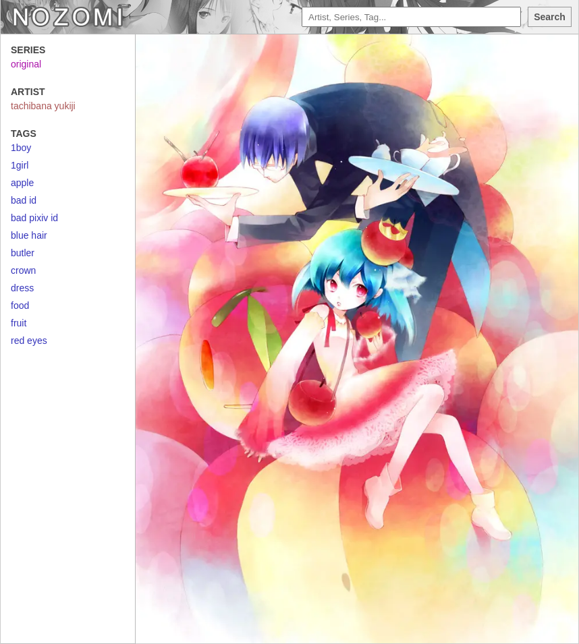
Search (550, 16)
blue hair (29, 235)
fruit (18, 323)
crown (23, 270)
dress (22, 288)
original (26, 64)
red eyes (29, 340)
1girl (19, 165)
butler (22, 252)
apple (22, 182)
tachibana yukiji (43, 105)
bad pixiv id (34, 217)
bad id (23, 200)
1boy (21, 147)
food (20, 305)
